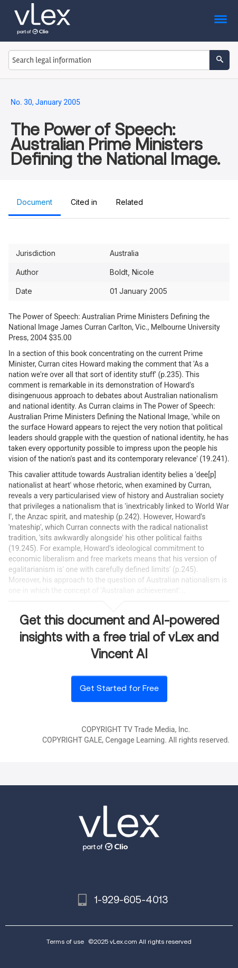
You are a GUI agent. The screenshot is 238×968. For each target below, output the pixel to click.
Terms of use (65, 941)
